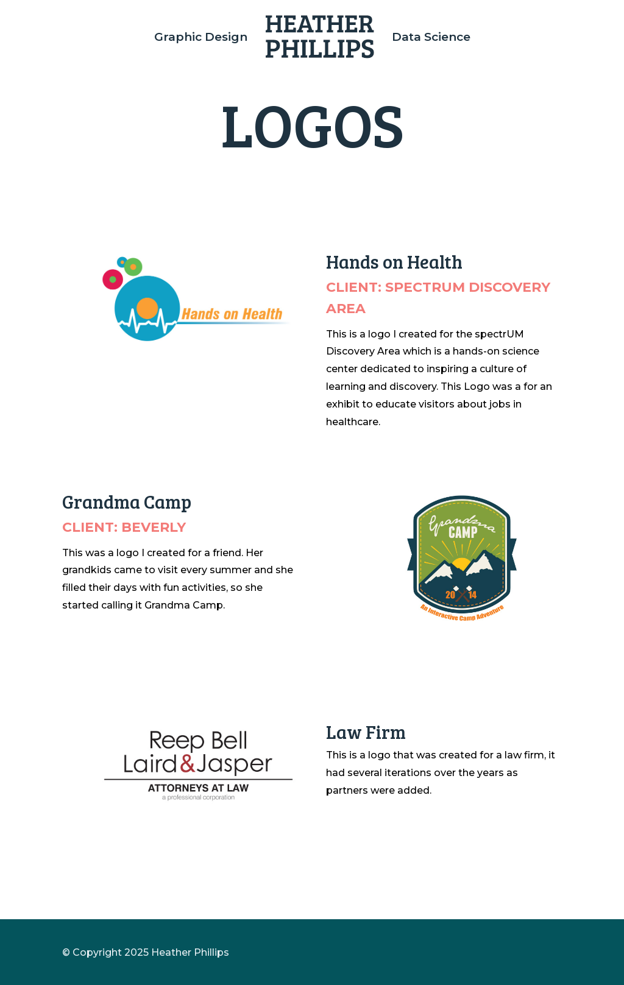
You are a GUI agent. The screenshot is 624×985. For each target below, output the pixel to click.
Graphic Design (200, 37)
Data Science (431, 37)
